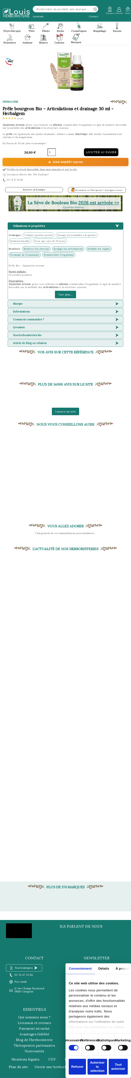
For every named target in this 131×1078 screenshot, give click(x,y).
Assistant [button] (38, 16)
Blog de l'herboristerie (34, 1040)
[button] (65, 203)
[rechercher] (95, 9)
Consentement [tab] (80, 968)
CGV (52, 1059)
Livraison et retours (34, 1023)
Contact (93, 16)
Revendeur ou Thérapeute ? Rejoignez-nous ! (97, 189)
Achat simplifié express (65, 162)
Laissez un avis (65, 411)
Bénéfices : (15, 248)
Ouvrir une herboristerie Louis (60, 1066)
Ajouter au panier (101, 152)
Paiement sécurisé (34, 1028)
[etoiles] (13, 118)
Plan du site (18, 1066)
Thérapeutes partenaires (34, 1045)
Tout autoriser (118, 1066)
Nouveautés (34, 1051)
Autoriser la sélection (97, 1067)
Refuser (77, 1066)
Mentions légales (25, 1059)
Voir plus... (65, 294)
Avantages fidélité (34, 1034)
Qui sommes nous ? (34, 1017)
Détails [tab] (103, 968)
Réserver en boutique (34, 189)
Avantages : (15, 235)
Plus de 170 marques (65, 887)
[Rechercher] (65, 9)
